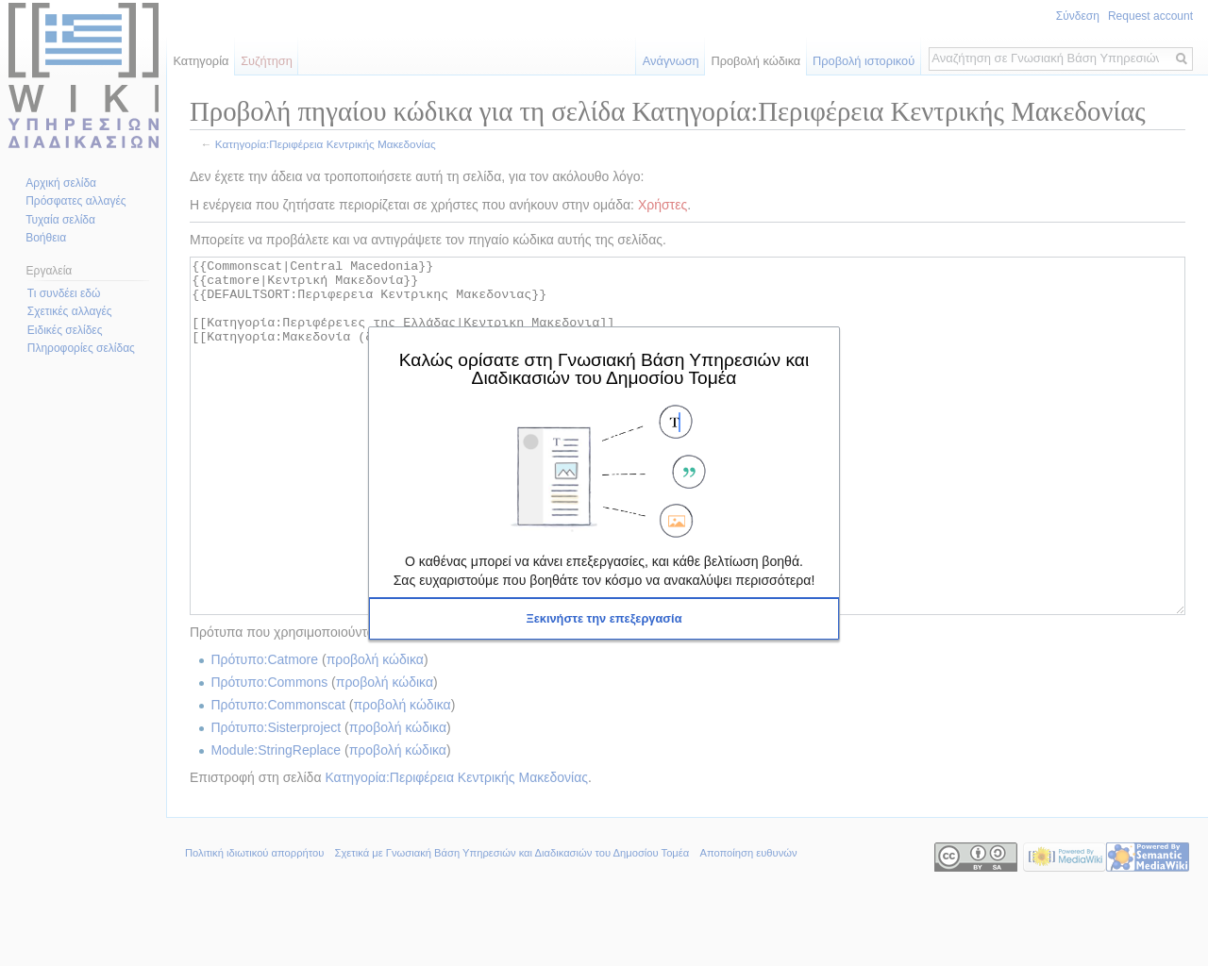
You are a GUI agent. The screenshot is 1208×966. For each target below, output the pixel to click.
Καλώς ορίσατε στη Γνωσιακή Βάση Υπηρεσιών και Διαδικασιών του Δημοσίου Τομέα (604, 368)
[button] (604, 619)
